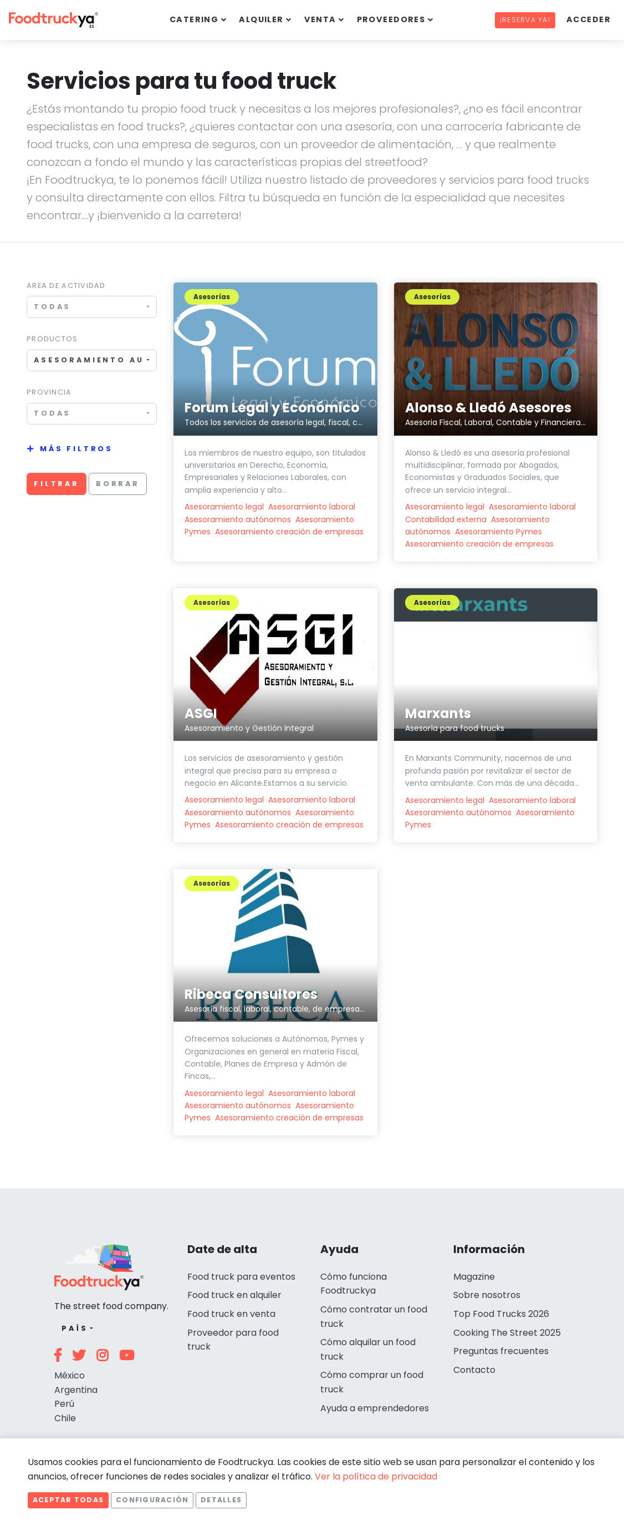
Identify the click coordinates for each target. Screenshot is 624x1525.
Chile (65, 1418)
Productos (52, 339)
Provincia (49, 392)
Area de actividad (66, 285)
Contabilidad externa (446, 519)
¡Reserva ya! (525, 19)
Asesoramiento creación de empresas (289, 531)
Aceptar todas (68, 1499)
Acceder (588, 19)
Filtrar (56, 483)
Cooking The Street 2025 (507, 1332)
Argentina (76, 1389)
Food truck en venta (231, 1313)
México (69, 1375)
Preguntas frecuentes (501, 1351)
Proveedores (391, 19)
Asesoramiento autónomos (238, 519)
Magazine (474, 1276)
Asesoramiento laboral (311, 506)
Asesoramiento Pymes (498, 531)
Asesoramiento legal (224, 506)
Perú (64, 1403)
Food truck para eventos (241, 1276)
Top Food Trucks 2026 (501, 1313)
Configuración (152, 1499)
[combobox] (92, 306)
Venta (320, 19)
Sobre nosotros (486, 1295)
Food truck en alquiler (234, 1295)
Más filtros (76, 448)
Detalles (221, 1499)
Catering (194, 19)
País (75, 1328)
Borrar (118, 483)
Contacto (474, 1370)
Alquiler (261, 19)
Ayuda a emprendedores (374, 1408)
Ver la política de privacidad (376, 1476)
